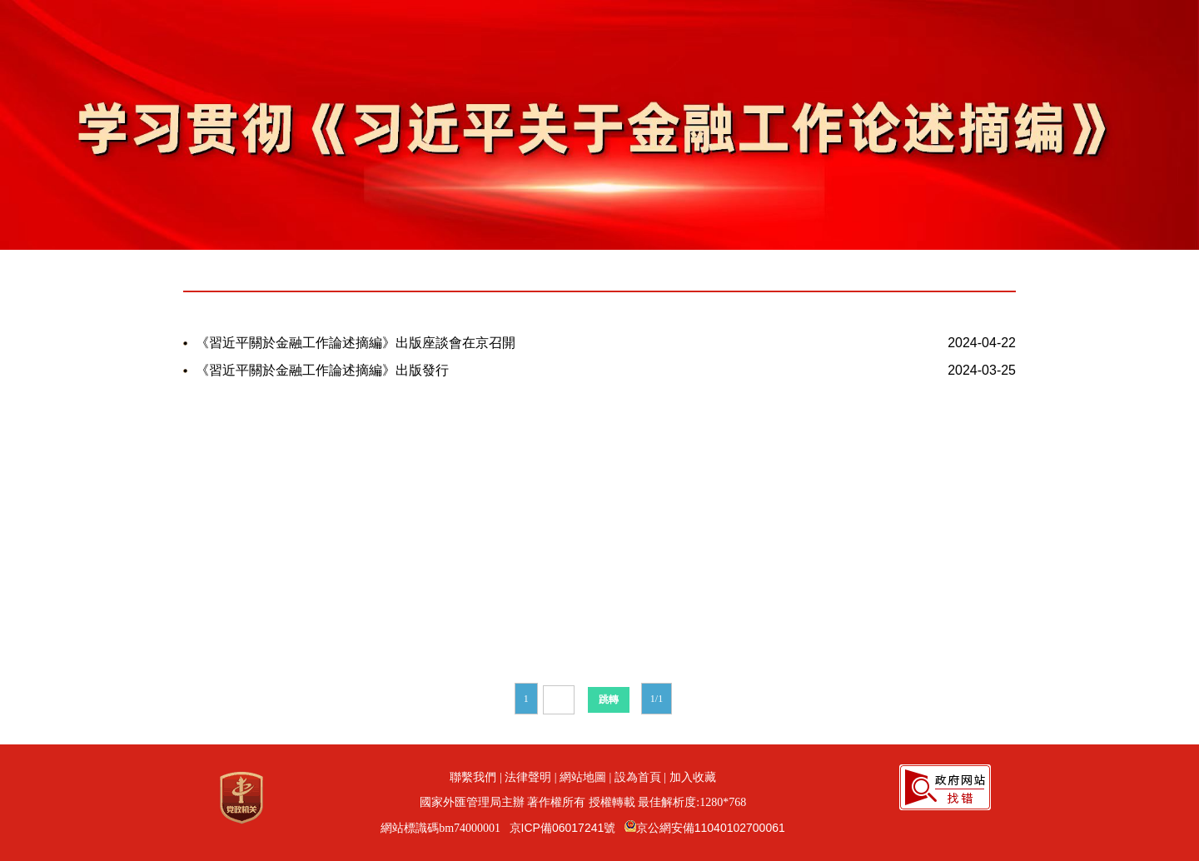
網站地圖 (583, 777)
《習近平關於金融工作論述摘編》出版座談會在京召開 (355, 343)
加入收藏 (692, 777)
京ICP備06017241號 (563, 827)
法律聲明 (528, 777)
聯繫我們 (473, 777)
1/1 (656, 698)
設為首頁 (637, 777)
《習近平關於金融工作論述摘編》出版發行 (322, 370)
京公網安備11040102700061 (710, 827)
